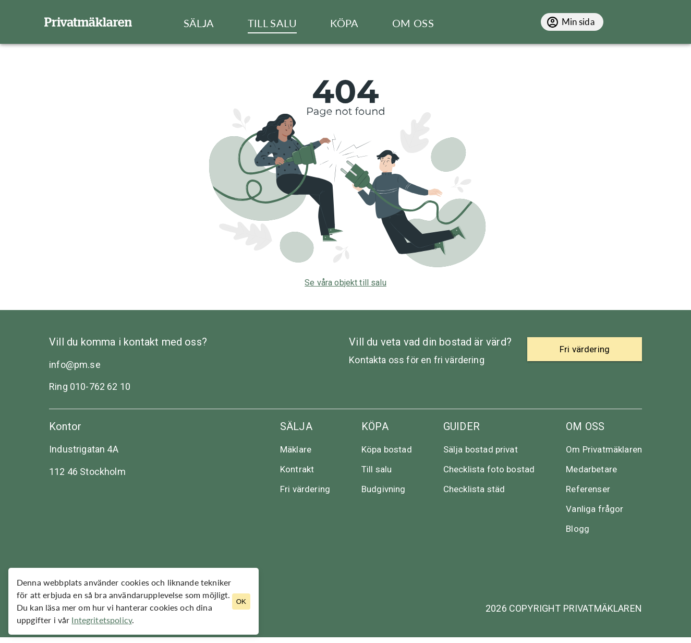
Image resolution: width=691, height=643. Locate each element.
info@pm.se (75, 364)
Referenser (588, 489)
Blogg (577, 528)
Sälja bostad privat (480, 449)
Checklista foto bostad (489, 469)
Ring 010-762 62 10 (89, 386)
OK (241, 601)
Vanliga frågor (594, 509)
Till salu (376, 469)
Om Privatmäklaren (604, 449)
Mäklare (295, 449)
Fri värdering (305, 489)
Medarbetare (591, 469)
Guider (461, 426)
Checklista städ (474, 489)
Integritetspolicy (101, 620)
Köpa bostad (386, 449)
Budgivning (383, 489)
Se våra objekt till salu (345, 283)
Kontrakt (297, 469)
